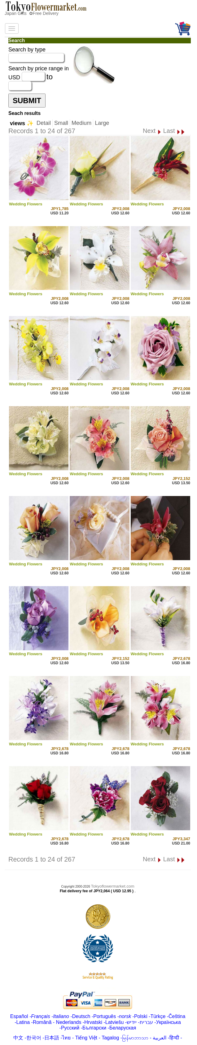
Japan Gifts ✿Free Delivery (32, 13)
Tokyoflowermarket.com (112, 886)
